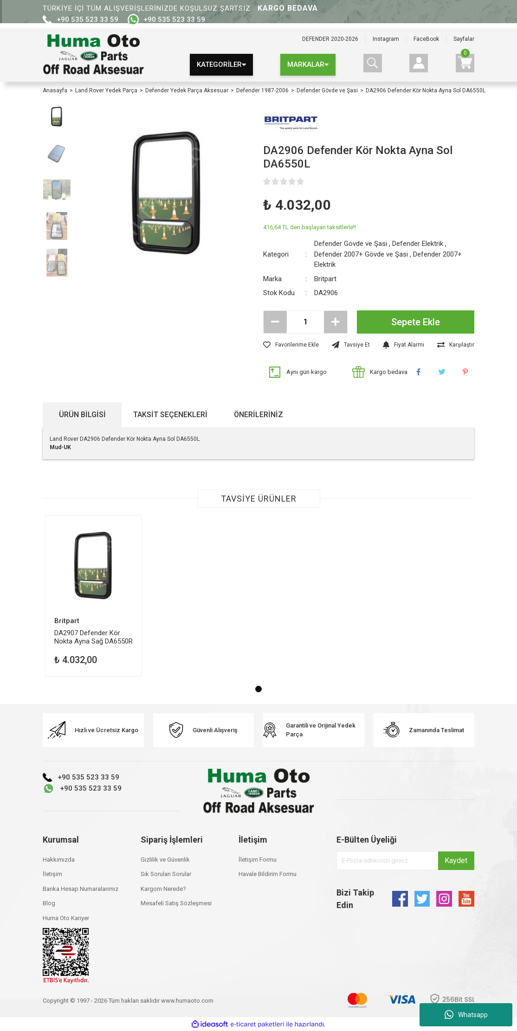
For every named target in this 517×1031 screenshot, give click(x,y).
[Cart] (465, 63)
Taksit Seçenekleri (170, 414)
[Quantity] (305, 322)
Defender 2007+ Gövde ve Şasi (361, 254)
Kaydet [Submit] (456, 860)
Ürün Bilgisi (82, 414)
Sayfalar (463, 39)
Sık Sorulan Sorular (166, 873)
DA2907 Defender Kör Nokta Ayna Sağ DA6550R (93, 637)
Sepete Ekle (415, 322)
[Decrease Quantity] (275, 322)
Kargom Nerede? (163, 888)
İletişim (52, 873)
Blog (49, 903)
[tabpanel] (93, 596)
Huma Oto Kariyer (66, 918)
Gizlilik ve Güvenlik (165, 859)
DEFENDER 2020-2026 (330, 39)
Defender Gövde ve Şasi (350, 243)
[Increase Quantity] (335, 322)
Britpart (325, 279)
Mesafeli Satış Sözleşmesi (176, 903)
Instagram (386, 39)
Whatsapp (466, 1015)
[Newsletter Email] (405, 860)
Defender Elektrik (417, 243)
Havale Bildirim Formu (268, 873)
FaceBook (426, 39)
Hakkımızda (59, 859)
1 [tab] (258, 689)
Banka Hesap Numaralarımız (80, 888)
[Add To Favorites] (291, 345)
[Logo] (93, 55)
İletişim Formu (258, 859)
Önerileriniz (258, 414)
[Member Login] (418, 63)
